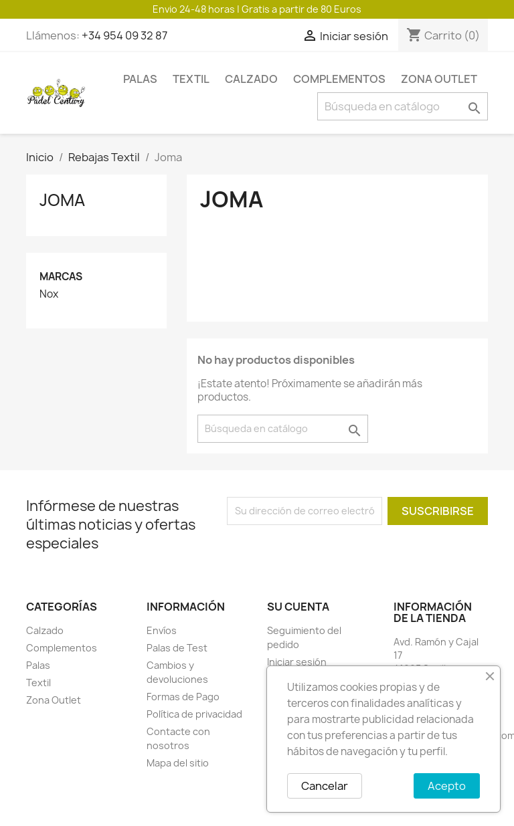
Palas (140, 79)
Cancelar (324, 786)
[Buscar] (402, 106)
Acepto (447, 786)
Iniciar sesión (297, 661)
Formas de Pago (183, 696)
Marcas (60, 277)
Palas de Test (177, 647)
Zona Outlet (439, 79)
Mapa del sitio (178, 762)
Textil (191, 79)
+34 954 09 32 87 (124, 35)
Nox (48, 294)
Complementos (339, 79)
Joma (62, 200)
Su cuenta (298, 606)
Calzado (251, 79)
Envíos (162, 630)
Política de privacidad (194, 714)
